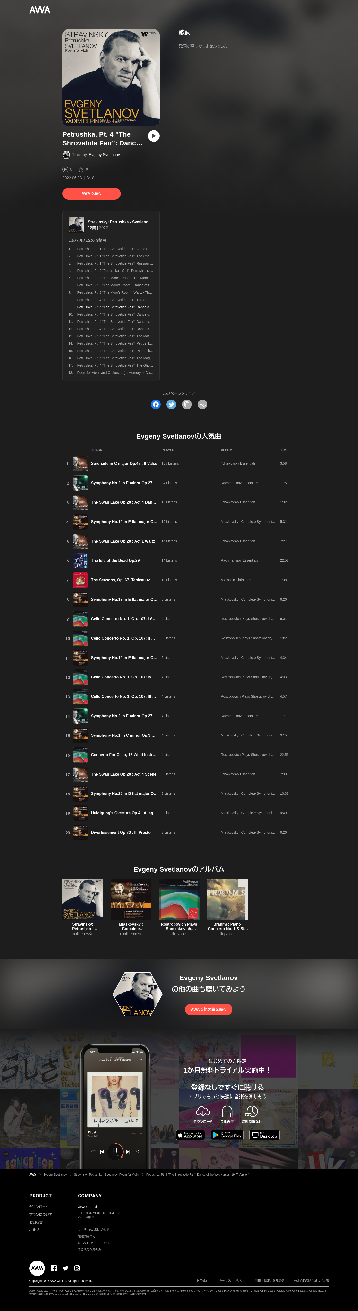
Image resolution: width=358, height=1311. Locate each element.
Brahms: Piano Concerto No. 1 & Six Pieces (227, 928)
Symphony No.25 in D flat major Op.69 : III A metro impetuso (146, 794)
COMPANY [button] (90, 1196)
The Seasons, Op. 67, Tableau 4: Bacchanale (132, 580)
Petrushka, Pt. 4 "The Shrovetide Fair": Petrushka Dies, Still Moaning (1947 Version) (140, 351)
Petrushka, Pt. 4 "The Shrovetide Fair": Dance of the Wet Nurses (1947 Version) (198, 1174)
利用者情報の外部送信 (269, 1281)
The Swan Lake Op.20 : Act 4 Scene (124, 774)
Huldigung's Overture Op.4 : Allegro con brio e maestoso (143, 813)
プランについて (41, 1215)
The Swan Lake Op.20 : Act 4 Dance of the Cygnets (138, 502)
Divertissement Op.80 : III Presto (121, 832)
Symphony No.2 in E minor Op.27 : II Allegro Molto (137, 716)
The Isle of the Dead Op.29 (115, 561)
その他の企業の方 (89, 1249)
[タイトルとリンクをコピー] (187, 404)
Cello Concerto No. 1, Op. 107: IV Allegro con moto (137, 677)
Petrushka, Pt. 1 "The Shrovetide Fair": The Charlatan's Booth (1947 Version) (135, 256)
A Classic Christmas (236, 580)
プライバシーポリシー (231, 1281)
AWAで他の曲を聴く (208, 1009)
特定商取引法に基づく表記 (311, 1281)
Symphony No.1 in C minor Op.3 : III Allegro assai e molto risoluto (152, 735)
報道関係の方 (87, 1236)
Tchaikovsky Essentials (238, 463)
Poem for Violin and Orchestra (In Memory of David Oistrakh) (123, 373)
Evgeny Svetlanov (104, 155)
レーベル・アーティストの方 (95, 1243)
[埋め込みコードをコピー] (202, 404)
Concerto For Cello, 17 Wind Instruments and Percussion (144, 755)
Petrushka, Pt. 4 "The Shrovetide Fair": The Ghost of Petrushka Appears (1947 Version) (143, 365)
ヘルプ (34, 1230)
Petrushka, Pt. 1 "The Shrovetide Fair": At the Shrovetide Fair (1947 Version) (134, 249)
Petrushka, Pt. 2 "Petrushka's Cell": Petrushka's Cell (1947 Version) (128, 271)
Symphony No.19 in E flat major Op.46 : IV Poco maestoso (144, 658)
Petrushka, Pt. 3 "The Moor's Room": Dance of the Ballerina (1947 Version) (133, 285)
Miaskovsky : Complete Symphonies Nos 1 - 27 (256, 522)
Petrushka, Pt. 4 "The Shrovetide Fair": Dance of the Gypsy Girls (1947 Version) (137, 322)
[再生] (154, 136)
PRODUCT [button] (40, 1196)
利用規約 (202, 1281)
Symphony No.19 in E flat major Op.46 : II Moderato (138, 599)
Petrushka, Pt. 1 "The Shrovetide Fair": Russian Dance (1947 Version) (130, 263)
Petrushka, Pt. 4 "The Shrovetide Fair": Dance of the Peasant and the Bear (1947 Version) (145, 314)
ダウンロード (38, 1207)
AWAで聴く (91, 194)
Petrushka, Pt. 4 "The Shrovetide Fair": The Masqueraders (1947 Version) (132, 336)
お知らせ (36, 1222)
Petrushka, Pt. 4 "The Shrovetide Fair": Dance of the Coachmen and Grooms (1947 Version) (146, 329)
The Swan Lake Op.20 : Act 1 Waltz (123, 541)
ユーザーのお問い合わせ (94, 1230)
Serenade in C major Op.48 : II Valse (124, 463)
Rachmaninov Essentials (239, 483)
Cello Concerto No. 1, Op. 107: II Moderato (130, 638)
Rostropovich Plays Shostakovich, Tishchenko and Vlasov (264, 619)
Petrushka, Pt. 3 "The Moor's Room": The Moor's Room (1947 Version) (130, 278)
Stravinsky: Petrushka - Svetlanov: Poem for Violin (135, 222)
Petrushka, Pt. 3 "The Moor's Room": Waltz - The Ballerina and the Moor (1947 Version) (143, 292)
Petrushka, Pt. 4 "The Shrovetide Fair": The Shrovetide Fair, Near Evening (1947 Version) (144, 300)
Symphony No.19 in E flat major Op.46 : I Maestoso (138, 522)
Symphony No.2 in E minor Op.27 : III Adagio (132, 483)
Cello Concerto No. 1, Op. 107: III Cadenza (129, 696)
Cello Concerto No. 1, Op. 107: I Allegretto (129, 619)
